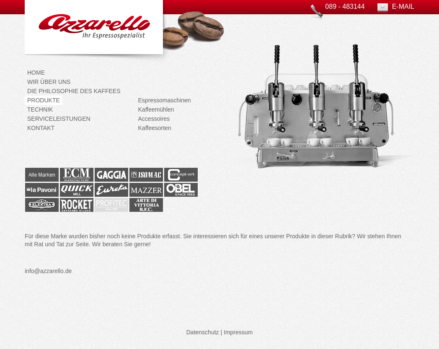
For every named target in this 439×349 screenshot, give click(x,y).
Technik (40, 109)
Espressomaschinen (164, 100)
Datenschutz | (204, 332)
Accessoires (154, 118)
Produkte (43, 100)
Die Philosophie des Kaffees (74, 91)
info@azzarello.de (48, 271)
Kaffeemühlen (156, 109)
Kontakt (40, 128)
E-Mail (403, 6)
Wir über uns (48, 81)
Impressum (238, 332)
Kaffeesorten (154, 128)
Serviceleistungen (58, 118)
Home (36, 72)
